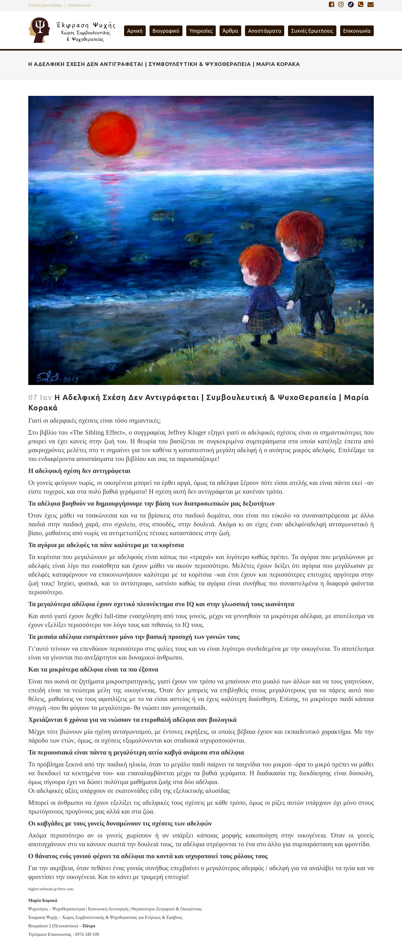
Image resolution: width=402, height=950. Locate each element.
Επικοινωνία (79, 5)
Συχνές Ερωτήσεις (45, 5)
